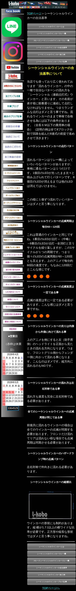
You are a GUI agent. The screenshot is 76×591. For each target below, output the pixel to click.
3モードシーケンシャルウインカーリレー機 (51, 40)
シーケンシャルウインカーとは (51, 27)
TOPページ (34, 13)
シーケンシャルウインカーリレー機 (51, 33)
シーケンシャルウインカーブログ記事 (51, 62)
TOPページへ (51, 588)
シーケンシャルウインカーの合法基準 (51, 47)
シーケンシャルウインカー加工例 (51, 54)
